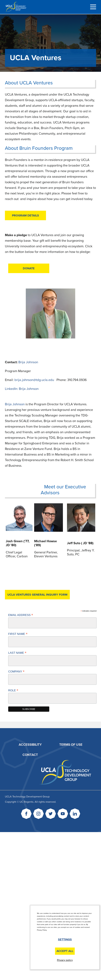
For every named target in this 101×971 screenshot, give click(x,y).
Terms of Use (70, 745)
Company (16, 671)
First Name (17, 634)
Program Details (25, 215)
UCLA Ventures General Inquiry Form (37, 594)
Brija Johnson (28, 362)
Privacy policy (65, 960)
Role (13, 690)
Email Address (20, 615)
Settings (65, 939)
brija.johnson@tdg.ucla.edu (34, 380)
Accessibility (30, 745)
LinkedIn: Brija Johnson (22, 389)
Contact (30, 755)
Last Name (17, 653)
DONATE (29, 268)
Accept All (64, 951)
